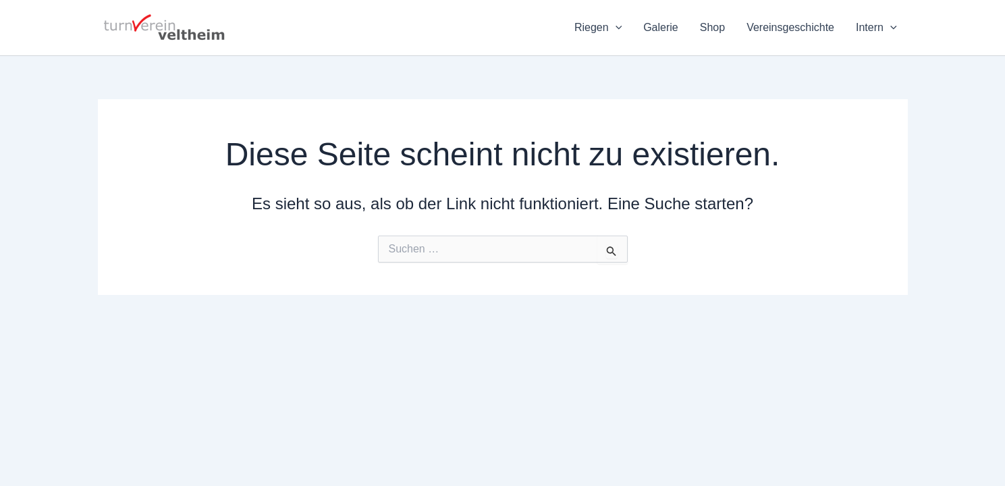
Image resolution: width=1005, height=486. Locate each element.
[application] (615, 28)
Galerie (660, 27)
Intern (876, 28)
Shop (712, 27)
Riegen (598, 28)
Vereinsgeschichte (790, 27)
